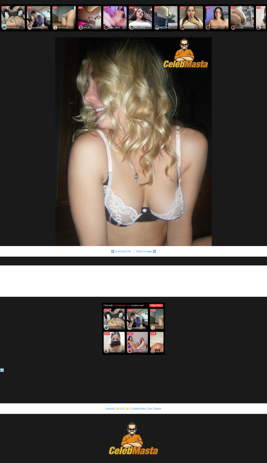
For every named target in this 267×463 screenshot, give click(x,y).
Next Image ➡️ (146, 251)
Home (110, 408)
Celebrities (138, 408)
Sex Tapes (154, 408)
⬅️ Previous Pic (121, 251)
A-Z (122, 408)
